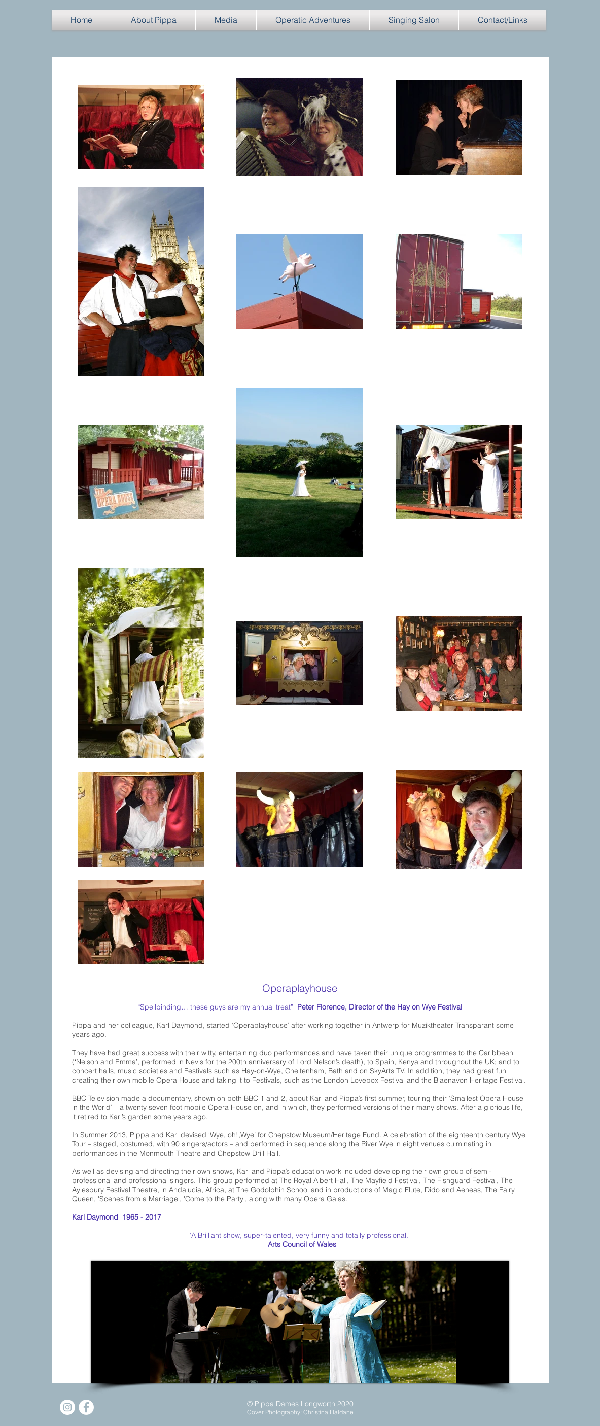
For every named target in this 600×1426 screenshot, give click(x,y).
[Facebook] (86, 1407)
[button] (153, 20)
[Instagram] (67, 1407)
